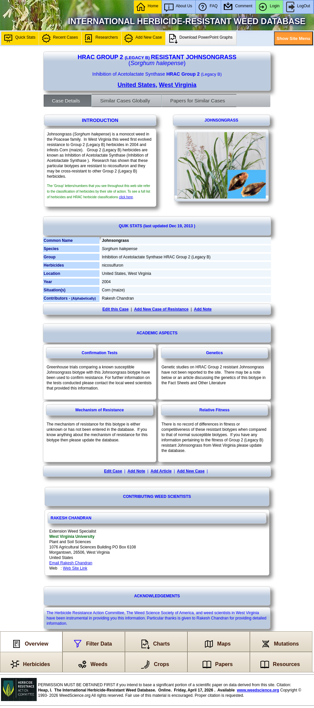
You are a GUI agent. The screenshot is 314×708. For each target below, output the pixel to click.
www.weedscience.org (258, 690)
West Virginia (177, 85)
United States (137, 85)
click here (126, 197)
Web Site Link (75, 568)
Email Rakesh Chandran (70, 563)
